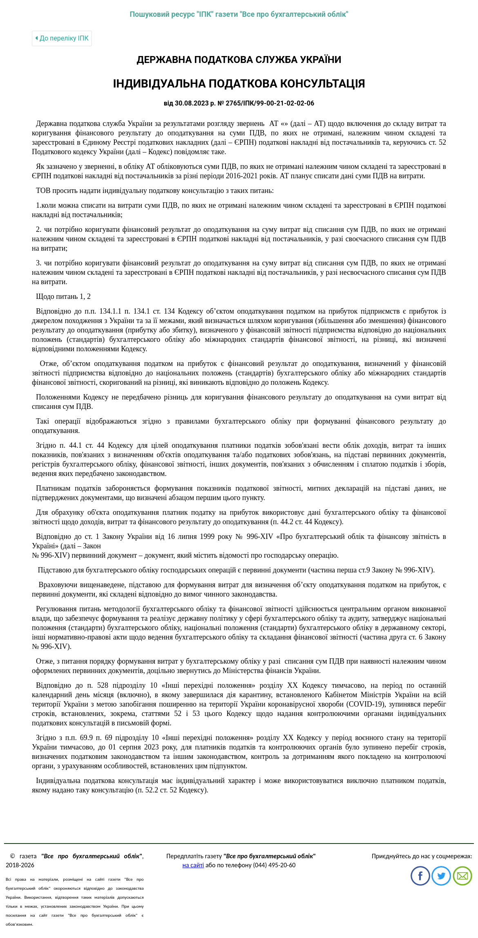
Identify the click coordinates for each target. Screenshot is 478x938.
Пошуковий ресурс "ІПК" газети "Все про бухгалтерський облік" (239, 14)
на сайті (193, 865)
